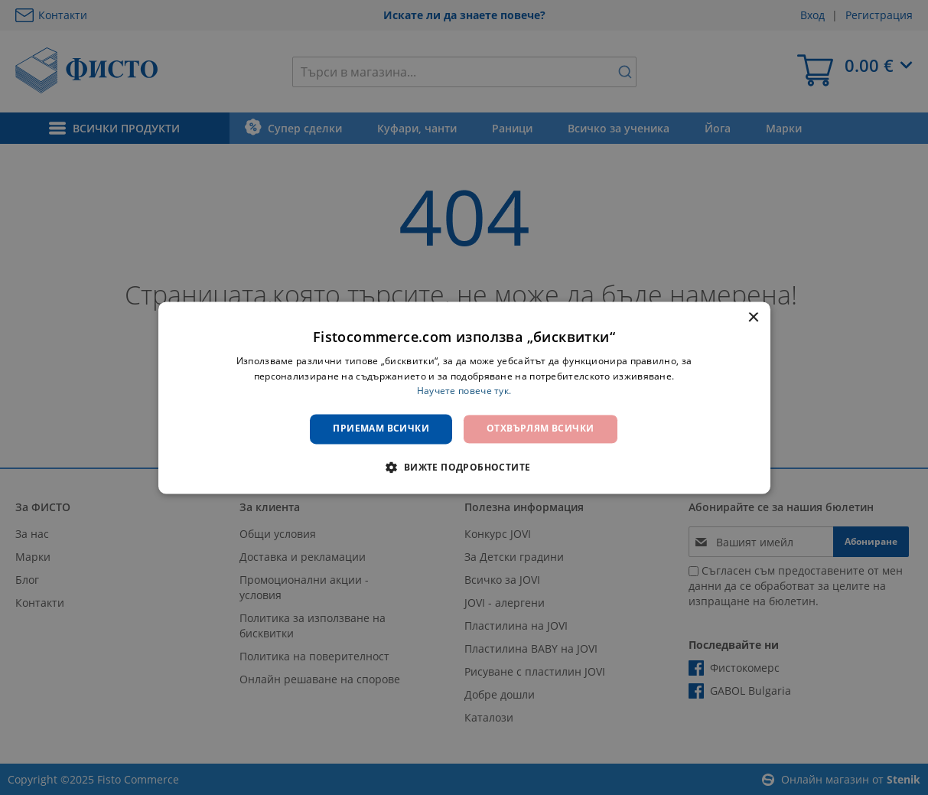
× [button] (753, 318)
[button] (463, 466)
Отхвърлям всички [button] (540, 428)
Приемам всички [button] (381, 428)
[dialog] (464, 397)
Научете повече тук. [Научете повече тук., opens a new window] (464, 391)
